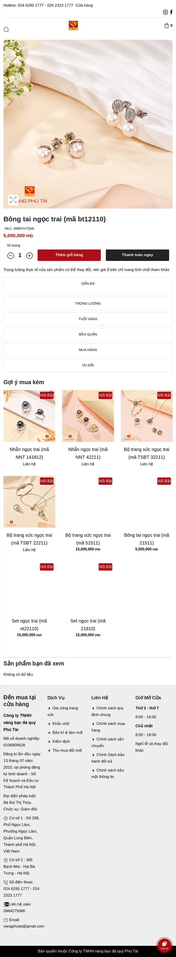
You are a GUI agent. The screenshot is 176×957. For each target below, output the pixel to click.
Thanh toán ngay (137, 255)
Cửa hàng (84, 5)
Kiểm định (58, 741)
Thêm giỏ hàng (69, 255)
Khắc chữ (58, 723)
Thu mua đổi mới (64, 750)
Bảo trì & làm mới (64, 732)
